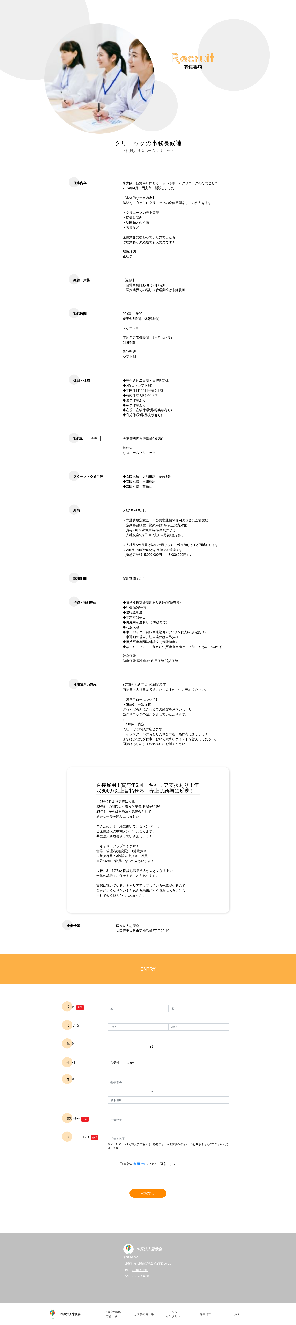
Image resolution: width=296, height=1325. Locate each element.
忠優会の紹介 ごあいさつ (113, 1314)
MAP (93, 438)
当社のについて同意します (148, 1164)
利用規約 (140, 1164)
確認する (148, 1193)
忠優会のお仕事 (144, 1314)
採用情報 (205, 1314)
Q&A (236, 1314)
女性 (131, 1062)
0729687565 (140, 1269)
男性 (115, 1062)
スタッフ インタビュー (174, 1314)
